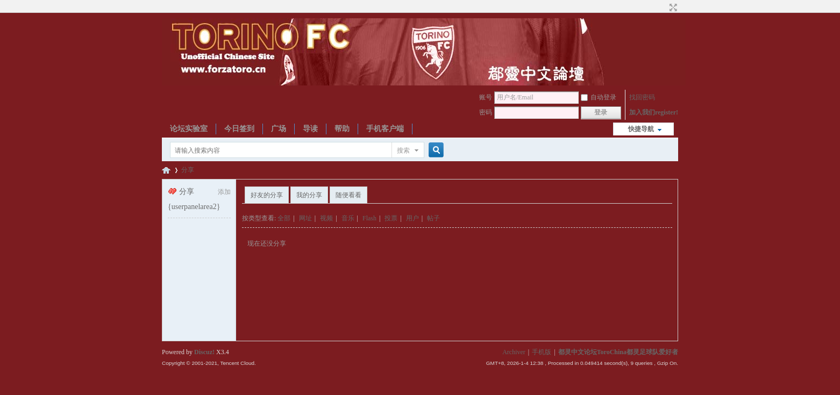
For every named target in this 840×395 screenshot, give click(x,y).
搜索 (403, 150)
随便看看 (348, 195)
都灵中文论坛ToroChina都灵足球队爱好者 (166, 170)
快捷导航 (641, 129)
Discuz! (204, 352)
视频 (326, 218)
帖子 (433, 218)
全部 (283, 218)
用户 (412, 218)
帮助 (342, 129)
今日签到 (239, 129)
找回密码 (642, 97)
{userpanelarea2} (194, 207)
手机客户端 (385, 129)
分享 (187, 170)
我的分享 (309, 195)
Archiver (513, 352)
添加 (224, 192)
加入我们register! (653, 112)
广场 (278, 129)
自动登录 (598, 97)
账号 (485, 97)
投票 (391, 218)
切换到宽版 (672, 7)
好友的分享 (267, 195)
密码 (485, 112)
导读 (310, 129)
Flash (369, 218)
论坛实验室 (189, 129)
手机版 (541, 352)
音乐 (347, 218)
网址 (305, 218)
